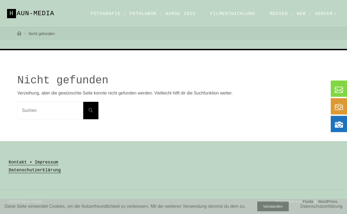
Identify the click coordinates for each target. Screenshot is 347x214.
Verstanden (273, 206)
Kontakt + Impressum (33, 162)
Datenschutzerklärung (35, 170)
